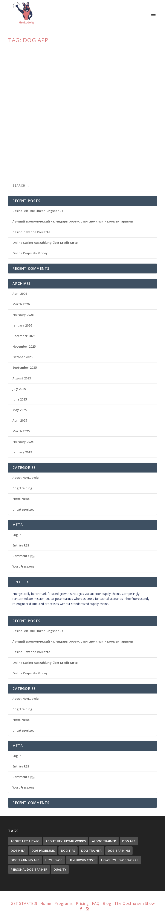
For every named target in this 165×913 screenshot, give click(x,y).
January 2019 (22, 452)
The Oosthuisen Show (134, 903)
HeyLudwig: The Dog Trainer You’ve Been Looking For (64, 137)
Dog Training (22, 488)
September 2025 (24, 367)
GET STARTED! (24, 903)
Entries (20, 545)
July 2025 (19, 389)
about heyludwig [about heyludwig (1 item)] (25, 841)
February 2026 (23, 315)
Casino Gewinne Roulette (31, 232)
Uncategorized (23, 509)
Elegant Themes (74, 896)
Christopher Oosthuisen (30, 144)
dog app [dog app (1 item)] (128, 841)
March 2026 (21, 304)
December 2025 (23, 336)
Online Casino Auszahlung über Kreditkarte (45, 243)
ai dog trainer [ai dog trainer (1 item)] (104, 841)
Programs (63, 903)
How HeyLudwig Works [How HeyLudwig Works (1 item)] (119, 860)
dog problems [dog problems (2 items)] (43, 851)
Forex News (20, 499)
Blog (107, 903)
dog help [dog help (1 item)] (18, 851)
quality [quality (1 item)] (59, 869)
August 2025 (21, 378)
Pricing (82, 903)
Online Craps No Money (30, 253)
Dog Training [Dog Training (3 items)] (119, 851)
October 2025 (22, 357)
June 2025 (19, 399)
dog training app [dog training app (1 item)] (25, 860)
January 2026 (22, 325)
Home (45, 903)
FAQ (95, 903)
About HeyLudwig (76, 144)
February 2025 (23, 442)
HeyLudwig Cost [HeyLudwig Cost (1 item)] (82, 860)
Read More (23, 161)
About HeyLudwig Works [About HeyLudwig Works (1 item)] (66, 841)
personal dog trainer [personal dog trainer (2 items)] (29, 869)
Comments (23, 556)
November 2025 (24, 346)
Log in (16, 535)
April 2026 (19, 294)
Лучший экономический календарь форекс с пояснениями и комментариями (72, 221)
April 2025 (19, 420)
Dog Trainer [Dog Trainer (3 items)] (91, 851)
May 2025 (19, 410)
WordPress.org (23, 566)
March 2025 (21, 431)
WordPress (111, 896)
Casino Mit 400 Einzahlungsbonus (37, 211)
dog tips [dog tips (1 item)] (68, 851)
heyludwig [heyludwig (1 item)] (54, 860)
